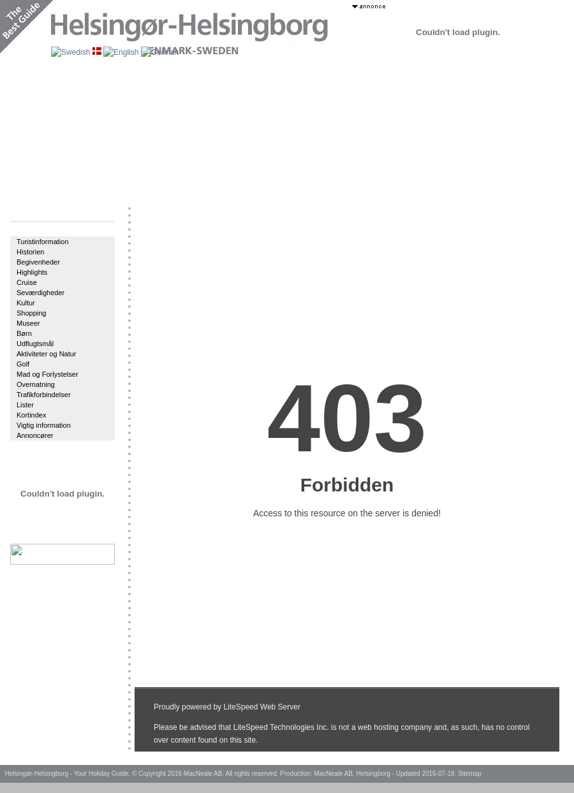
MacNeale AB (203, 773)
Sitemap (470, 773)
